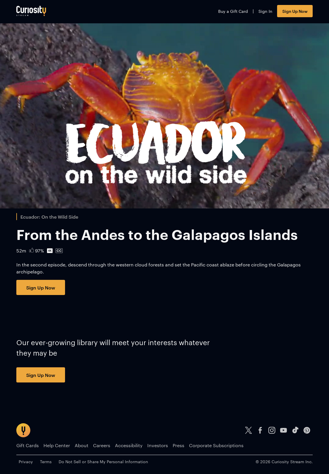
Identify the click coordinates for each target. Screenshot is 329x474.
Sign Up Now (294, 11)
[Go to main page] (31, 11)
